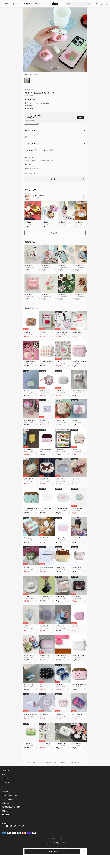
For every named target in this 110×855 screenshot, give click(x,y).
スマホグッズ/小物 (29, 160)
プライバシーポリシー (9, 795)
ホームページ (27, 763)
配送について (38, 174)
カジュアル (27, 168)
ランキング (26, 4)
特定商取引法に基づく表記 (11, 807)
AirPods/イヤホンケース (47, 160)
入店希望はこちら (8, 815)
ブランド (38, 4)
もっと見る (55, 233)
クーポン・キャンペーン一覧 (31, 124)
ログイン (38, 103)
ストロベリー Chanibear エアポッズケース (68, 763)
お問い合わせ (28, 174)
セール (15, 4)
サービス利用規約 (8, 799)
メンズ (4, 774)
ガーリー (36, 168)
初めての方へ (6, 791)
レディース (5, 771)
